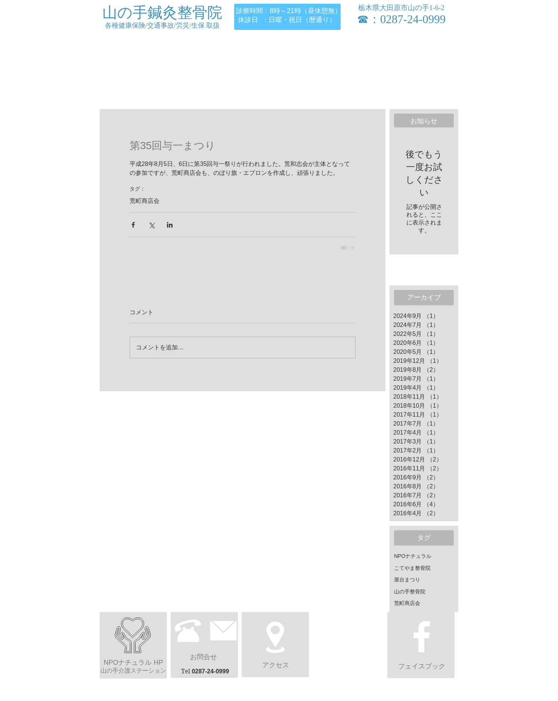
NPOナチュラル (412, 556)
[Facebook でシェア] (133, 224)
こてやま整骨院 (412, 568)
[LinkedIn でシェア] (169, 224)
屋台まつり (407, 580)
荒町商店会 (144, 201)
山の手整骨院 (409, 592)
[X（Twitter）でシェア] (151, 224)
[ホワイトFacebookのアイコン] (422, 637)
